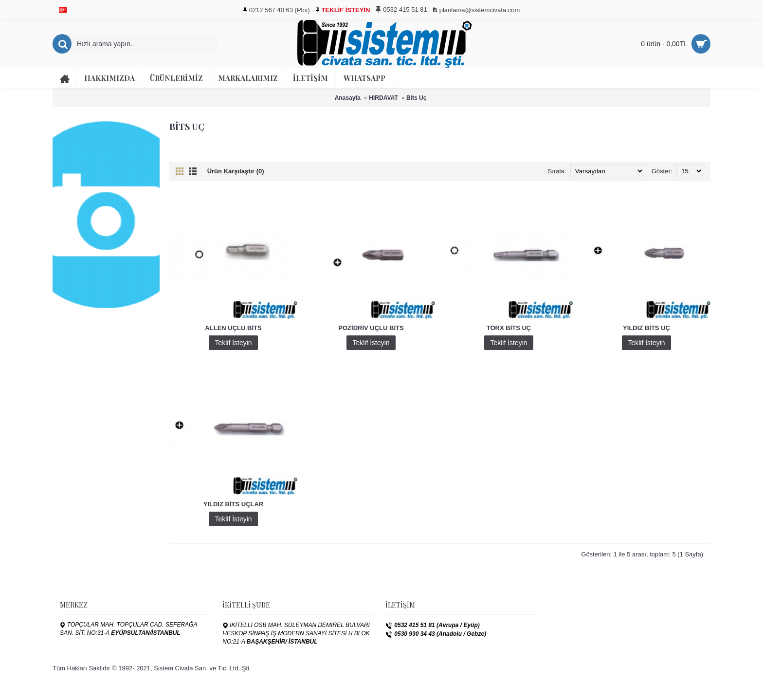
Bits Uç (416, 97)
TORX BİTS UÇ (509, 328)
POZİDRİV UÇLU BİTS (370, 328)
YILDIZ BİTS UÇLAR (233, 504)
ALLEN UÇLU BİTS (233, 328)
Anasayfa (348, 97)
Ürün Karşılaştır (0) (235, 171)
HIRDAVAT (383, 97)
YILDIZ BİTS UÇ (646, 328)
